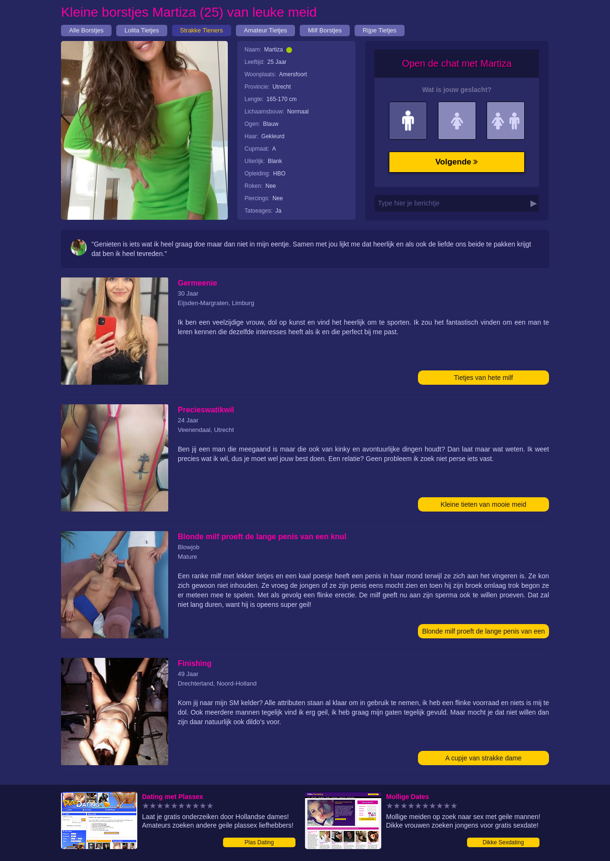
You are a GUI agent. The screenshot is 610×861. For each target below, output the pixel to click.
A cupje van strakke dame (483, 758)
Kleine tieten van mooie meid (484, 504)
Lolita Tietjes (141, 30)
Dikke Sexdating (503, 842)
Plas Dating (259, 842)
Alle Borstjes (86, 30)
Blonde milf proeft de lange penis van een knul (483, 632)
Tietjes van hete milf (483, 377)
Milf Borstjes (325, 30)
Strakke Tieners (201, 30)
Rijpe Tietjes (379, 30)
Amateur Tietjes (265, 30)
